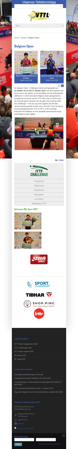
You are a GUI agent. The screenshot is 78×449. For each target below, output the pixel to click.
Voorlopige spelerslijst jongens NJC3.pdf (28, 374)
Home (16, 38)
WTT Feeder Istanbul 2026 (23, 351)
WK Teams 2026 (20, 355)
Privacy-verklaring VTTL (25, 428)
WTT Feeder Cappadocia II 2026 (26, 344)
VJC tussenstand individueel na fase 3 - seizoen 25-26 (33, 388)
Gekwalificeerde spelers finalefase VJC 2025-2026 (32, 378)
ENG (61, 160)
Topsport (23, 38)
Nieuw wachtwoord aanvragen (49, 444)
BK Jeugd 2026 (19, 359)
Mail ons (21, 423)
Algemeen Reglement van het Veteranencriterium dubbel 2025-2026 (38, 392)
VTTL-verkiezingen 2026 (23, 348)
